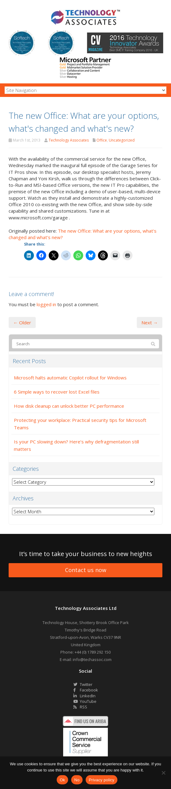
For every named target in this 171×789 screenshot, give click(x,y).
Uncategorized (122, 140)
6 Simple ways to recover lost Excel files (57, 392)
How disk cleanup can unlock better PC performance (69, 406)
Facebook (85, 690)
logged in (46, 304)
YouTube (84, 701)
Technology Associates (69, 140)
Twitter (82, 684)
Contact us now (85, 570)
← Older (22, 322)
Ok (62, 780)
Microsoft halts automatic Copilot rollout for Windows (70, 377)
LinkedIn (84, 696)
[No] (163, 773)
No (76, 780)
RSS (80, 707)
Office (101, 140)
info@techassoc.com (92, 659)
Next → (149, 322)
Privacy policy (101, 780)
